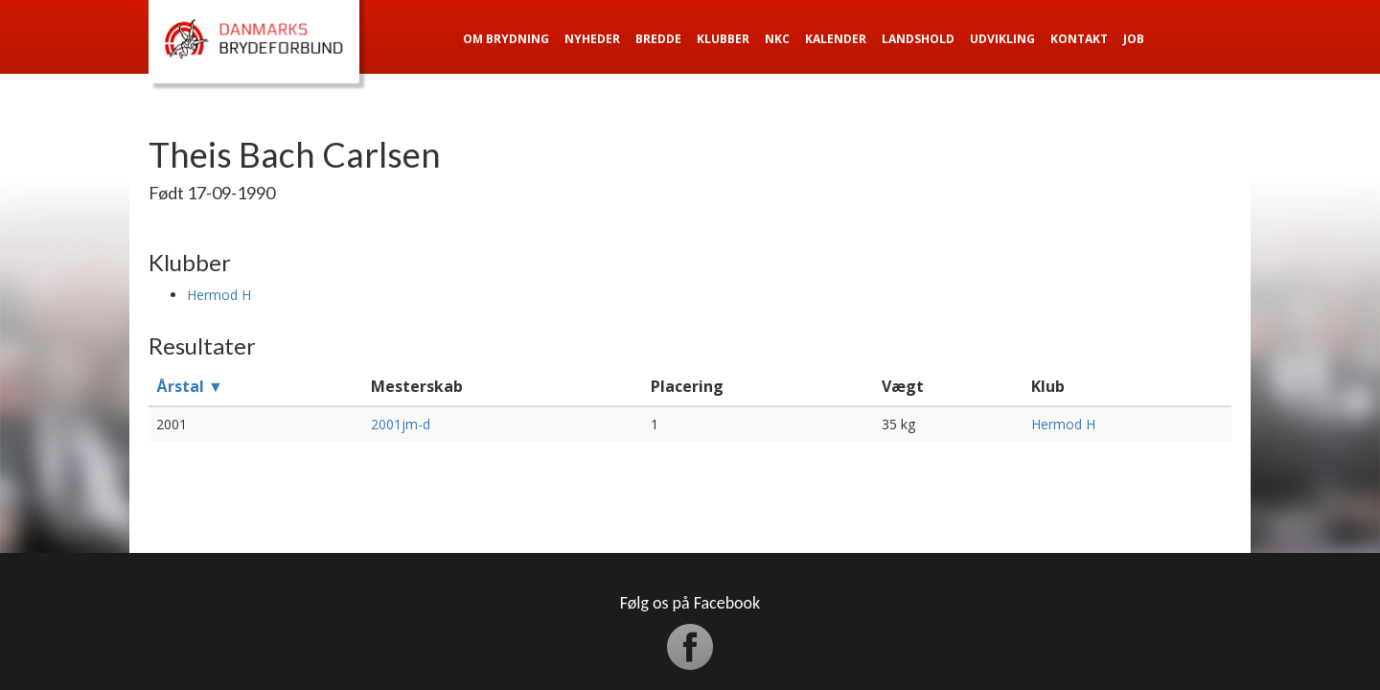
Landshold (918, 39)
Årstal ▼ (189, 386)
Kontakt (1079, 39)
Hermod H (219, 295)
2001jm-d (400, 424)
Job (1133, 39)
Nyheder (592, 39)
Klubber (723, 39)
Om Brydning (506, 39)
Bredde (658, 39)
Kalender (835, 39)
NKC (777, 39)
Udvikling (1002, 39)
